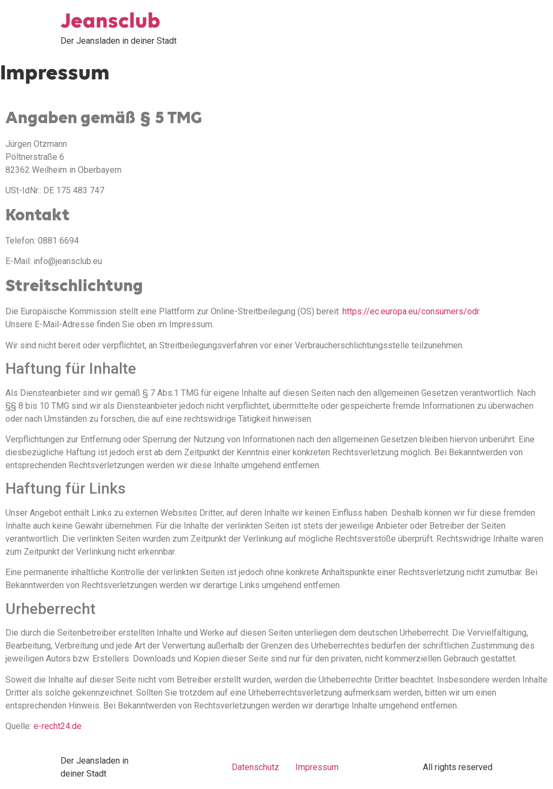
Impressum (317, 767)
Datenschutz (255, 767)
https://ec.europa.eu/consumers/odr (410, 311)
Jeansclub (110, 21)
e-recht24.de (57, 726)
